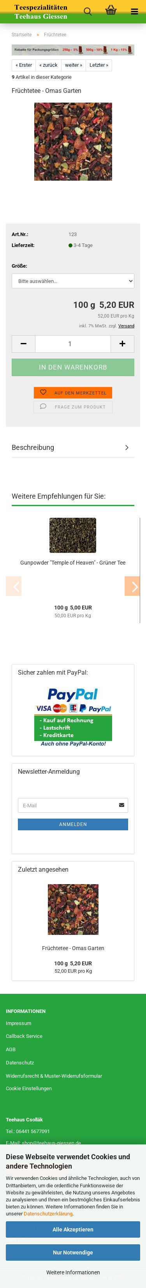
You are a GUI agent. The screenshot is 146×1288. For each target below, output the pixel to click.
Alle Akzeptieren (73, 1229)
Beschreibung (33, 447)
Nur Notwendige (73, 1252)
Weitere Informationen (73, 1272)
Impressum (18, 1023)
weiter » (73, 65)
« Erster (24, 65)
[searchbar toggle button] (87, 11)
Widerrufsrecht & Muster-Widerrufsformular (54, 1076)
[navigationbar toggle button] (134, 11)
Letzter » (99, 65)
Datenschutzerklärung (48, 1214)
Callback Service (24, 1036)
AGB (11, 1049)
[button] (23, 344)
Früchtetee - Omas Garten (73, 948)
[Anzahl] (73, 344)
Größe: (19, 266)
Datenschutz (20, 1063)
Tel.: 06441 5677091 (28, 1131)
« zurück (48, 65)
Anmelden (73, 824)
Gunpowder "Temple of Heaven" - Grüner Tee (72, 563)
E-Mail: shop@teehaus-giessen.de (43, 1143)
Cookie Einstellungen (29, 1088)
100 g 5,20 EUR (73, 963)
